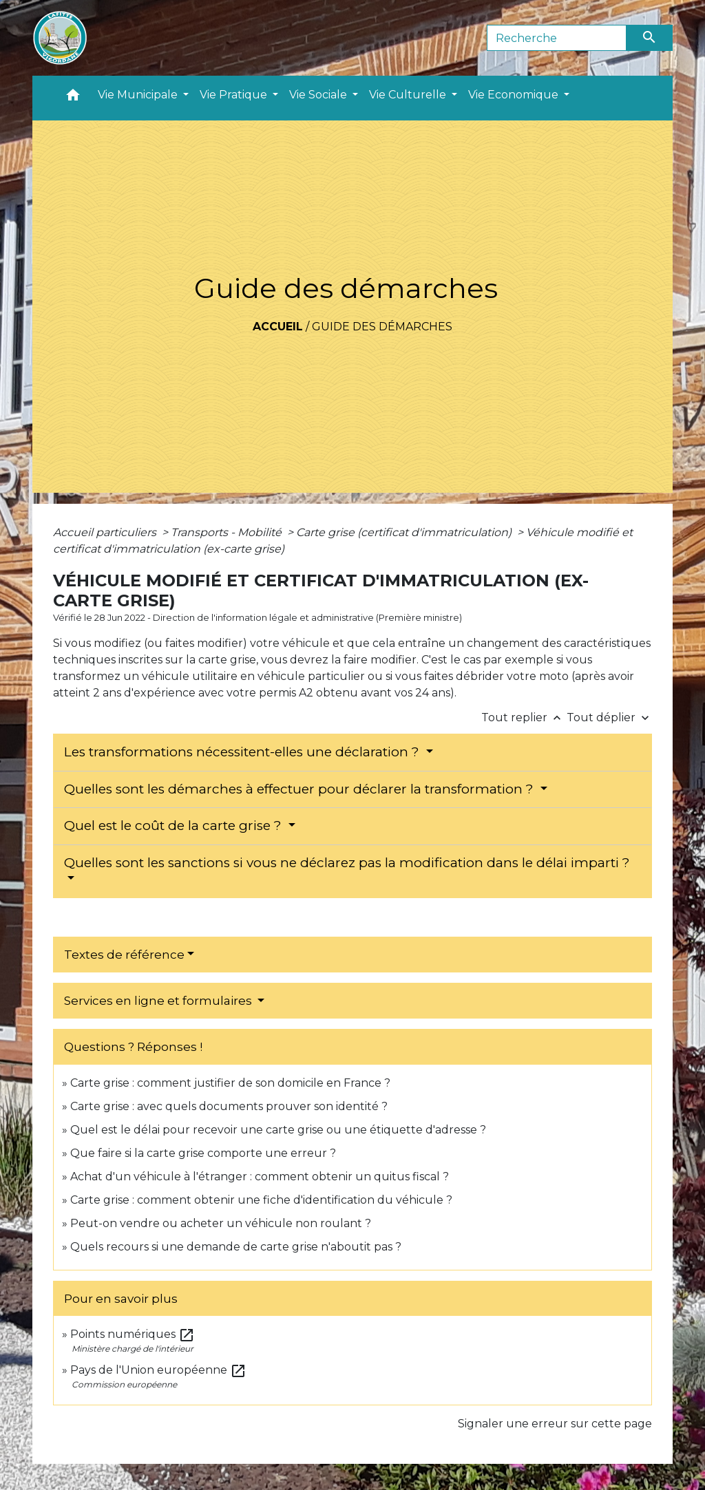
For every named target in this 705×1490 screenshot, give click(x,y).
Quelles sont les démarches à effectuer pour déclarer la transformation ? (300, 789)
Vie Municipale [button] (139, 94)
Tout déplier (609, 717)
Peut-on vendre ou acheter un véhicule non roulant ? (220, 1223)
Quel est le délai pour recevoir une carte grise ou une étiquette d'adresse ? (278, 1129)
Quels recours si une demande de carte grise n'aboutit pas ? (235, 1246)
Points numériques (132, 1334)
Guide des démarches (382, 326)
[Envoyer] (650, 38)
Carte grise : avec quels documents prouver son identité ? (230, 1106)
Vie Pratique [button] (235, 94)
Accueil (278, 326)
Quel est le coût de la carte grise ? (174, 825)
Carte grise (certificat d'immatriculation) (405, 532)
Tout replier (524, 717)
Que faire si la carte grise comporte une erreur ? (203, 1153)
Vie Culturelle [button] (409, 94)
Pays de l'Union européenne (158, 1369)
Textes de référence (124, 954)
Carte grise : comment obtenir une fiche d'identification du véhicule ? (261, 1199)
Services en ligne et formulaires (159, 1001)
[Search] (557, 38)
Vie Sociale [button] (319, 94)
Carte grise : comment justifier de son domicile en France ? (230, 1082)
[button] (73, 98)
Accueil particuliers (106, 532)
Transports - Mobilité (227, 532)
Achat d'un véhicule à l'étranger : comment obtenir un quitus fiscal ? (259, 1176)
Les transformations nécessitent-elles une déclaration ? (243, 752)
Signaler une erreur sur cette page (555, 1423)
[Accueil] (59, 38)
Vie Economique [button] (514, 94)
